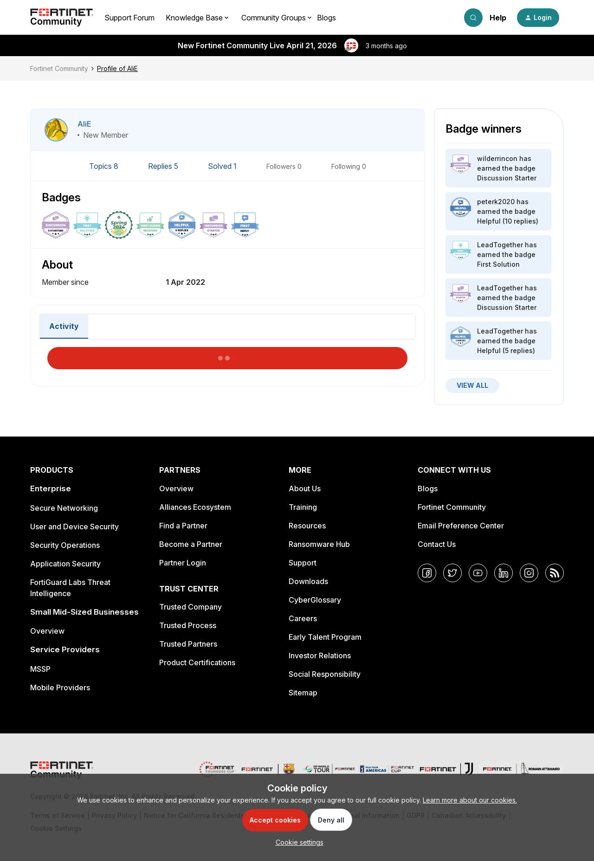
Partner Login (182, 562)
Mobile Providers (60, 687)
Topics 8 (104, 166)
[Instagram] (529, 573)
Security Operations (65, 545)
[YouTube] (478, 573)
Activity (64, 326)
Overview (47, 631)
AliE (84, 124)
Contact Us (437, 544)
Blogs (326, 17)
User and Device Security (74, 526)
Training (303, 507)
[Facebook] (427, 573)
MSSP (40, 669)
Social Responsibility (325, 674)
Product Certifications (197, 662)
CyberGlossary (315, 599)
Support (302, 562)
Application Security (65, 563)
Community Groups (273, 17)
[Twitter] (452, 573)
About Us (305, 488)
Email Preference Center (461, 525)
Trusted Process (187, 625)
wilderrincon (497, 158)
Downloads (308, 581)
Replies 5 (164, 166)
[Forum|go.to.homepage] (61, 17)
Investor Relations (320, 655)
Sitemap (303, 692)
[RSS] (554, 573)
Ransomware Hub (319, 544)
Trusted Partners (188, 644)
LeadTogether (500, 245)
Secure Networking (64, 508)
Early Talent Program (325, 637)
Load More (227, 355)
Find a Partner (183, 525)
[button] (538, 17)
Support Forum (129, 17)
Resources (307, 525)
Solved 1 (223, 166)
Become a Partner (190, 544)
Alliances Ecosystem (195, 507)
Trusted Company (190, 606)
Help (498, 17)
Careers (303, 618)
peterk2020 (496, 202)
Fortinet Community (59, 68)
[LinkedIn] (503, 573)
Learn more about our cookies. (470, 800)
